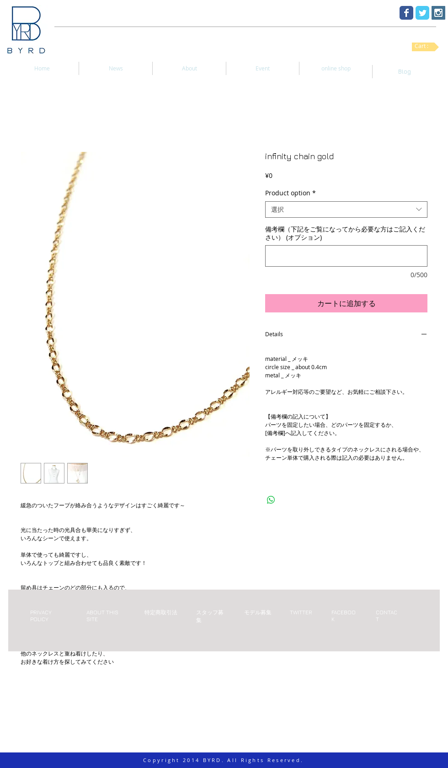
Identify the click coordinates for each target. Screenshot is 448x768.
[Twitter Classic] (422, 13)
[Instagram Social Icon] (438, 13)
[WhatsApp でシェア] (271, 499)
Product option (290, 193)
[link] (425, 46)
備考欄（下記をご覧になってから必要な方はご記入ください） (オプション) (345, 233)
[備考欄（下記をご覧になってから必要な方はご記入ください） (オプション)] (346, 256)
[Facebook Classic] (406, 13)
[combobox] (346, 209)
